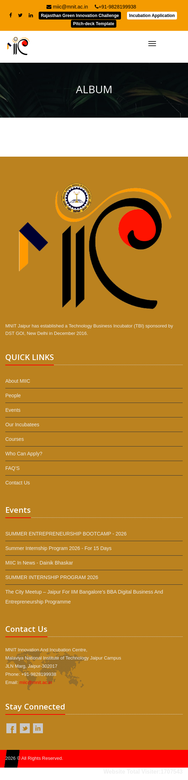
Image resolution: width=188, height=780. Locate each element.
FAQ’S (12, 468)
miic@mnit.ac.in (67, 7)
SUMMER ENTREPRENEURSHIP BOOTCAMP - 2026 (66, 534)
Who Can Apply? (23, 453)
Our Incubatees (22, 424)
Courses (14, 439)
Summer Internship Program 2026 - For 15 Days (58, 548)
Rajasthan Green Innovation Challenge (80, 15)
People (13, 395)
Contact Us (17, 483)
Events (13, 410)
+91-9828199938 (115, 7)
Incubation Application (152, 15)
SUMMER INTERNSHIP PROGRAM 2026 (51, 577)
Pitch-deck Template (93, 23)
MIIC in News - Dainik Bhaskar (39, 563)
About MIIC (17, 381)
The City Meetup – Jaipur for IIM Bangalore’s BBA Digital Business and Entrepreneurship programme (84, 597)
